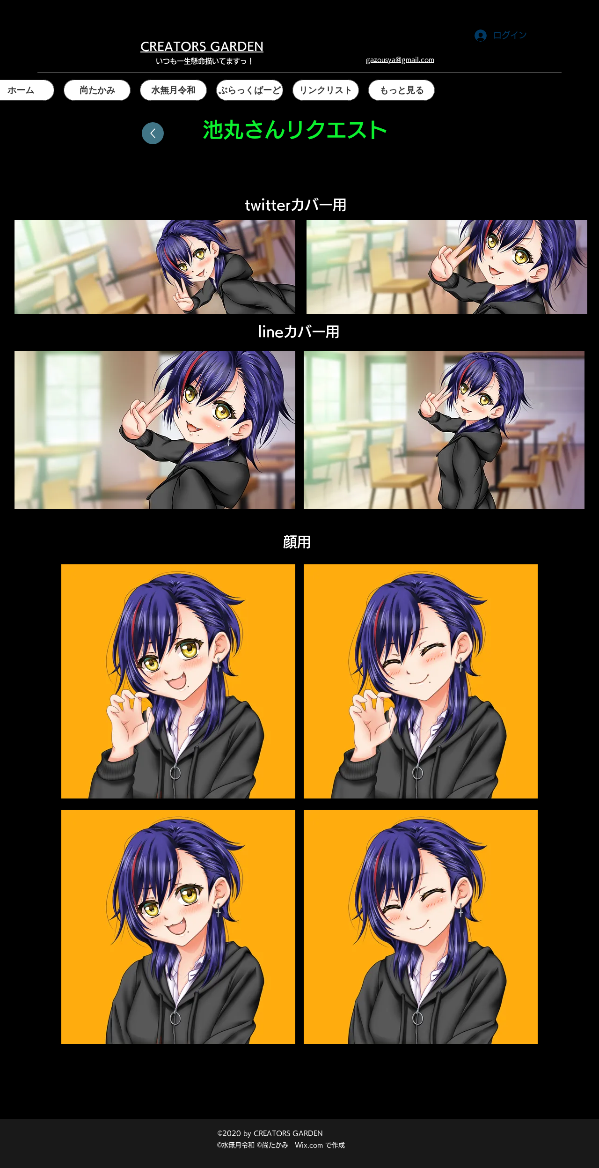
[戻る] (153, 133)
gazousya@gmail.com (400, 59)
